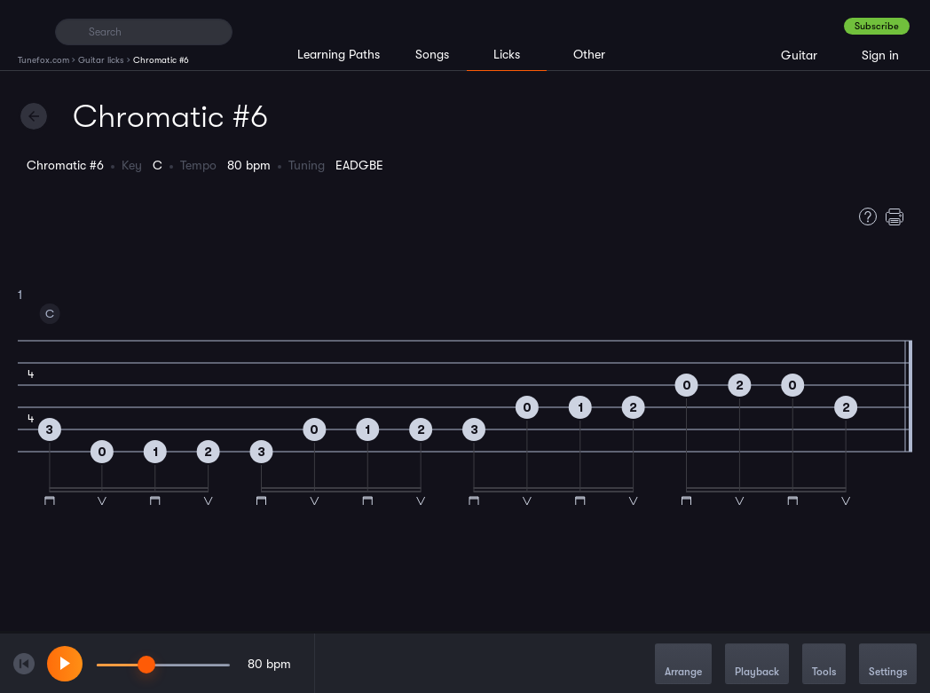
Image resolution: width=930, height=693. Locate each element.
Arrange (683, 665)
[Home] (29, 31)
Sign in (880, 55)
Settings (888, 665)
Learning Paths (338, 54)
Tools (824, 665)
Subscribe (877, 26)
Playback (757, 665)
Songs (432, 54)
